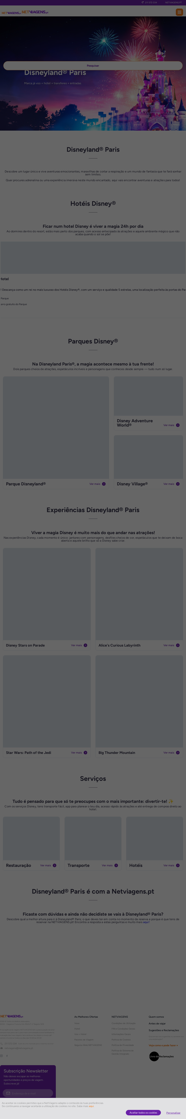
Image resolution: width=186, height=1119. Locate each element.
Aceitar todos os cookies (143, 1112)
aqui (91, 1106)
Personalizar (173, 1112)
